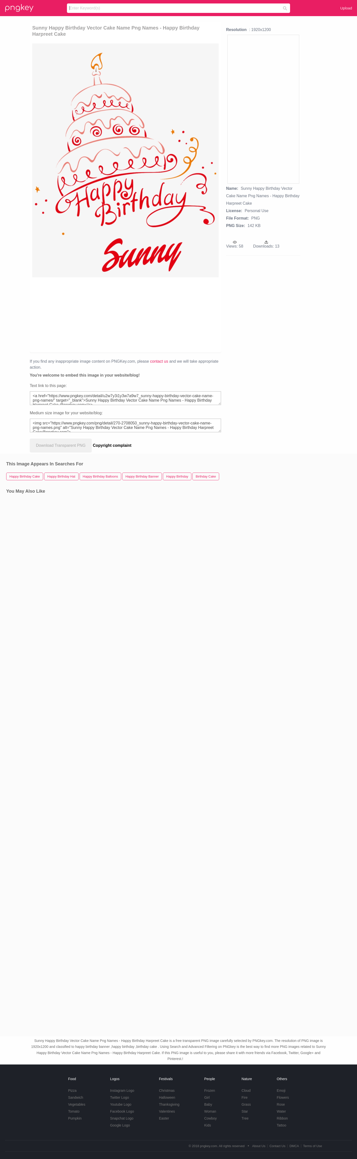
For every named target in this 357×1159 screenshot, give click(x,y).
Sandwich (75, 1097)
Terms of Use (312, 1146)
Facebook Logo (122, 1111)
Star (244, 1111)
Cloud (246, 1091)
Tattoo (281, 1125)
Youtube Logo (120, 1104)
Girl (207, 1097)
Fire (244, 1097)
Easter (164, 1118)
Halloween (167, 1097)
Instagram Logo (122, 1091)
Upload (346, 8)
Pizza (72, 1091)
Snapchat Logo (121, 1118)
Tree (244, 1118)
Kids (207, 1125)
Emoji (281, 1091)
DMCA (294, 1146)
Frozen (209, 1091)
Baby (208, 1104)
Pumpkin (75, 1118)
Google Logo (120, 1125)
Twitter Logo (119, 1097)
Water (281, 1111)
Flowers (283, 1097)
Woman (210, 1111)
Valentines (167, 1111)
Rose (281, 1104)
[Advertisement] (125, 314)
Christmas (167, 1091)
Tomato (74, 1111)
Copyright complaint (112, 445)
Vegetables (76, 1104)
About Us (258, 1146)
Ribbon (282, 1118)
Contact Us (277, 1146)
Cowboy (210, 1118)
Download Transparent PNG (61, 445)
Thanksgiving (169, 1104)
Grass (246, 1104)
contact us (159, 361)
